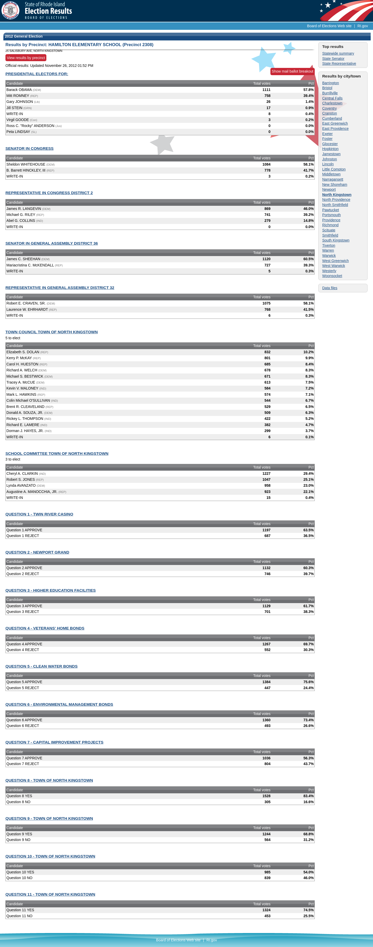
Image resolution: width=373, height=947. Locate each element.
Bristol (327, 88)
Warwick (329, 255)
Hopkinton (330, 149)
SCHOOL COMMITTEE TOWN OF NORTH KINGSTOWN (57, 453)
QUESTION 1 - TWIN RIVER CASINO (39, 514)
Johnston (329, 159)
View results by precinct (26, 57)
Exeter (327, 134)
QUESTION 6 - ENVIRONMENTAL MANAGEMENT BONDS (59, 704)
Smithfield (330, 235)
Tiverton (328, 245)
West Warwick (333, 266)
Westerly (329, 271)
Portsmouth (331, 215)
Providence (331, 220)
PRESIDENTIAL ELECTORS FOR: (36, 74)
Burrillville (330, 93)
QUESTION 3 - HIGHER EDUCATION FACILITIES (50, 590)
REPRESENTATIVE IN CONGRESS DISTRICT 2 (49, 192)
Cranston (329, 113)
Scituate (328, 230)
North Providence (336, 199)
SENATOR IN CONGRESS (29, 148)
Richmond (330, 225)
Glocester (330, 144)
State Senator (333, 58)
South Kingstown (335, 240)
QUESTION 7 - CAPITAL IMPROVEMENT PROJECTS (54, 742)
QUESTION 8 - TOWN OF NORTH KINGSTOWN (49, 780)
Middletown (331, 174)
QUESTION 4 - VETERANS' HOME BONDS (44, 628)
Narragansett (332, 179)
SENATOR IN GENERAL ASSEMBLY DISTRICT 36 (51, 243)
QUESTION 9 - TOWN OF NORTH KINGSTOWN (49, 818)
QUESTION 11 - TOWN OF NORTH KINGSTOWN (50, 894)
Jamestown (331, 154)
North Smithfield (335, 205)
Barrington (330, 83)
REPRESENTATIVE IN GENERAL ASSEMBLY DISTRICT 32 (59, 287)
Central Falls (332, 98)
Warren (328, 250)
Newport (329, 189)
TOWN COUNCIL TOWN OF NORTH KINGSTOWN (51, 332)
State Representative (339, 63)
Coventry (329, 108)
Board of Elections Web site (329, 26)
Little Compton (334, 169)
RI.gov (362, 26)
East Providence (335, 128)
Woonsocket (332, 276)
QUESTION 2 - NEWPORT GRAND (37, 552)
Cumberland (332, 118)
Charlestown (332, 103)
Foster (327, 139)
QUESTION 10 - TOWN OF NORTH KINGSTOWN (50, 856)
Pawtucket (330, 210)
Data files (329, 288)
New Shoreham (334, 184)
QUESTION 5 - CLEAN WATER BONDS (41, 666)
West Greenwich (335, 261)
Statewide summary (338, 53)
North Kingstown (337, 195)
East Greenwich (335, 123)
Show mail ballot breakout (292, 71)
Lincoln (328, 164)
